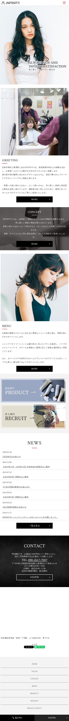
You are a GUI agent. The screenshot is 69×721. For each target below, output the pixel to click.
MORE (34, 199)
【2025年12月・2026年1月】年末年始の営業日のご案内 (26, 467)
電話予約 (17, 718)
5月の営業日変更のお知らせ (14, 507)
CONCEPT (34, 679)
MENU (34, 686)
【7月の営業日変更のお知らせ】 (16, 487)
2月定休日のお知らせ (11, 457)
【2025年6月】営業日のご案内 (15, 497)
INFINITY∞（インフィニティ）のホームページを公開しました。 (30, 517)
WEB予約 (52, 718)
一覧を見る (34, 526)
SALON (35, 671)
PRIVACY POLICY (34, 708)
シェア (34, 644)
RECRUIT (34, 701)
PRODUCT (34, 693)
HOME (34, 664)
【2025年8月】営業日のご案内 (15, 477)
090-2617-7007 (37, 560)
